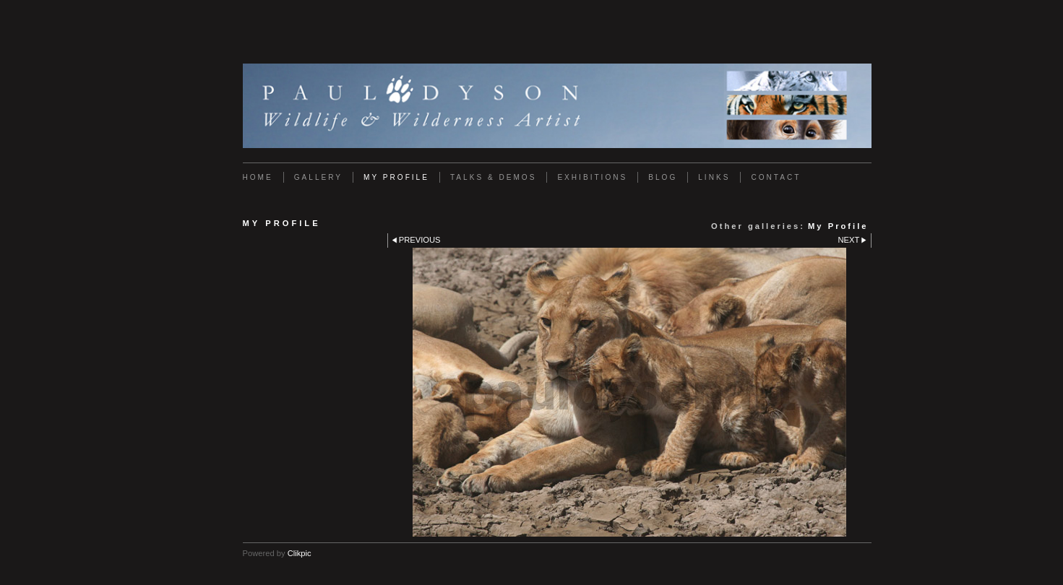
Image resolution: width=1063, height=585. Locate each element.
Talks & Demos (493, 177)
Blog (662, 177)
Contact (776, 177)
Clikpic (299, 553)
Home (258, 177)
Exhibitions (592, 177)
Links (714, 177)
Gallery (318, 177)
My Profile (396, 177)
